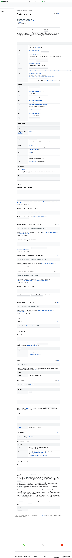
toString (30, 156)
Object (22, 20)
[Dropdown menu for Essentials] (15, 1)
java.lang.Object (19, 22)
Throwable (20, 509)
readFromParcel (32, 149)
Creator (19, 132)
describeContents (32, 139)
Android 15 (45, 554)
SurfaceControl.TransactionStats (35, 73)
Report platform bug (66, 554)
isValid (30, 145)
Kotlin (56, 16)
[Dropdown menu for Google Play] (39, 1)
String (19, 156)
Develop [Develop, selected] (28, 1)
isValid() (27, 408)
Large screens (36, 554)
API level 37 (58, 224)
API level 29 (58, 13)
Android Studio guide (56, 555)
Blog (44, 1)
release (30, 152)
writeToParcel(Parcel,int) (42, 344)
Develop (25, 10)
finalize (23, 169)
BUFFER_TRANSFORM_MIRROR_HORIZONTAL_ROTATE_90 (38, 95)
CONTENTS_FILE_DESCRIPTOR (32, 345)
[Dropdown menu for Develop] (31, 1)
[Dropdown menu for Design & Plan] (24, 1)
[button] (6, 11)
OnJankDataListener (45, 52)
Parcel (36, 149)
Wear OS (35, 556)
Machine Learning (27, 556)
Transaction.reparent (50, 407)
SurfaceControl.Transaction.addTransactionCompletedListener (41, 76)
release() (36, 369)
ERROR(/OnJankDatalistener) (42, 60)
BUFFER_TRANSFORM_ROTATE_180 (34, 109)
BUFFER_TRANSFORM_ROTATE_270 (34, 113)
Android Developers (20, 10)
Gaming (25, 554)
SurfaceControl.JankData (34, 50)
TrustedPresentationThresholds (50, 80)
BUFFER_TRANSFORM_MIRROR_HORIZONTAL (36, 91)
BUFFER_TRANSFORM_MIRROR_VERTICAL (35, 100)
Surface (46, 30)
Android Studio (67, 1)
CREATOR (30, 131)
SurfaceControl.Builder (33, 45)
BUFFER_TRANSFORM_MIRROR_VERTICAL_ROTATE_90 (38, 104)
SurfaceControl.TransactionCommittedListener (38, 67)
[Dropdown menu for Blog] (46, 1)
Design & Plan (20, 1)
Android (16, 554)
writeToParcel (31, 161)
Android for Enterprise (18, 556)
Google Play (36, 1)
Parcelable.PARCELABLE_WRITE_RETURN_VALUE (37, 452)
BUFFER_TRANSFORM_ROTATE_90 (23, 233)
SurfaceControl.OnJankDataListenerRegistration (38, 59)
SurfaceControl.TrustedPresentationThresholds (38, 78)
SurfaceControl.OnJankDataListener (36, 54)
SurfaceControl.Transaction (39, 32)
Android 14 (45, 556)
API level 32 (58, 208)
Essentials (12, 1)
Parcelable (31, 20)
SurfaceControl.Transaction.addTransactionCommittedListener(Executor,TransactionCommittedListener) (50, 70)
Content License (43, 515)
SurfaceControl (37, 47)
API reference (30, 10)
